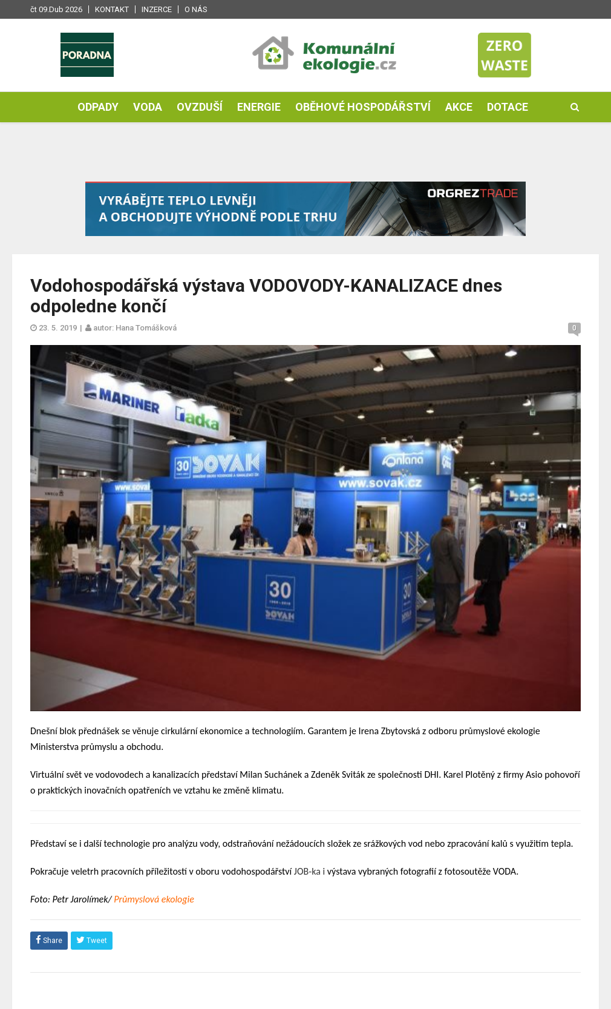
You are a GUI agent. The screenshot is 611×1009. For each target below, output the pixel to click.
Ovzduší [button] (200, 106)
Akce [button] (458, 106)
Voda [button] (147, 106)
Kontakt (112, 9)
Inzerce (157, 9)
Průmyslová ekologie (154, 899)
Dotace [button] (507, 106)
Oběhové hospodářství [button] (363, 106)
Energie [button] (259, 106)
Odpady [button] (98, 106)
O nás (196, 9)
